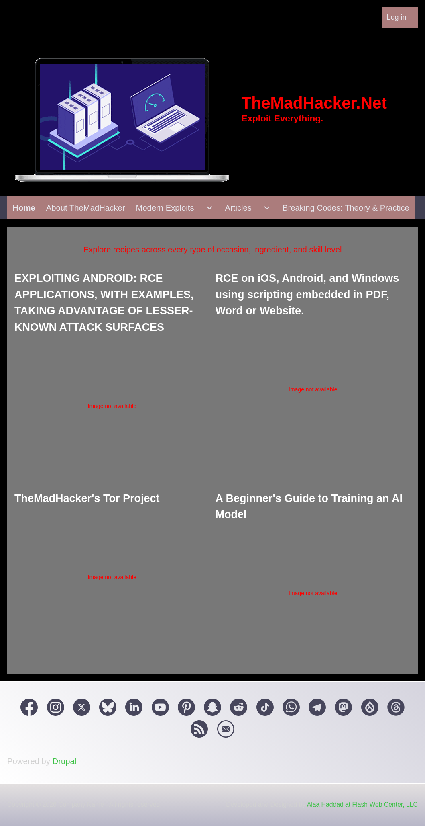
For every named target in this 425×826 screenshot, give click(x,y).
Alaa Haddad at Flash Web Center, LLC (362, 804)
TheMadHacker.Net (314, 103)
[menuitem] (400, 17)
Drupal (65, 761)
